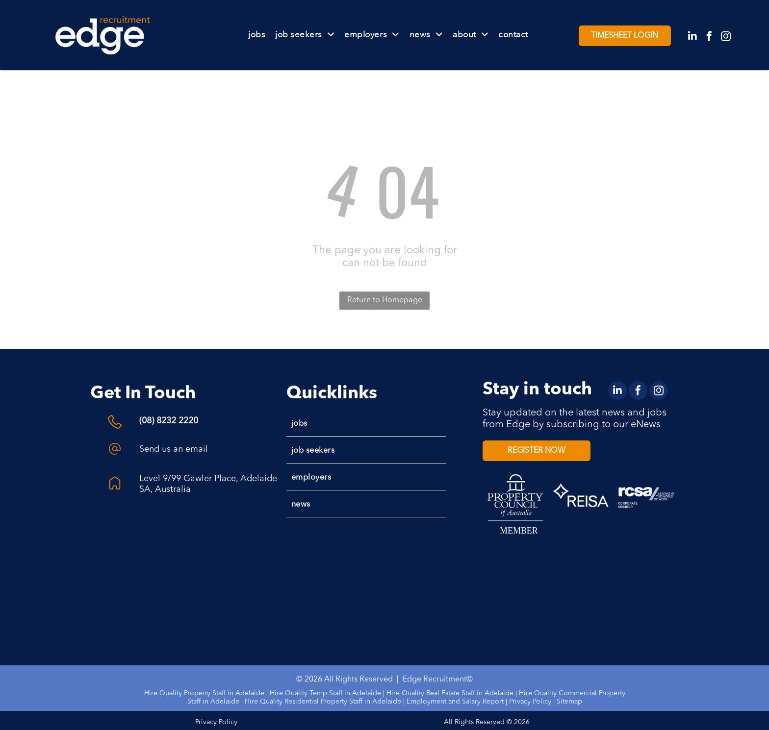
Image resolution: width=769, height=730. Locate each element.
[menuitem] (256, 35)
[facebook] (709, 37)
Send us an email (173, 449)
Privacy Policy (530, 701)
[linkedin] (692, 37)
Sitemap (569, 701)
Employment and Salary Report (455, 701)
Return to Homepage (384, 300)
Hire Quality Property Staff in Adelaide (204, 693)
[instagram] (725, 37)
